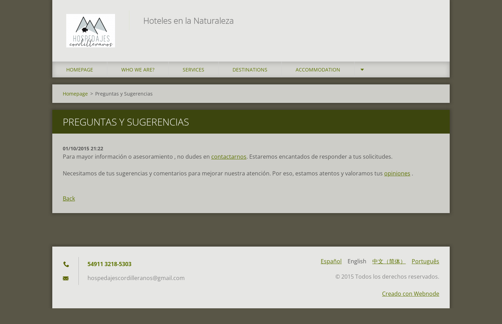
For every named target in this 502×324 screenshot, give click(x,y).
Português (425, 261)
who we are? (137, 69)
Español (331, 261)
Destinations (250, 69)
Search (431, 20)
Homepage (79, 69)
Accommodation (318, 69)
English (357, 261)
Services (193, 69)
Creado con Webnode (410, 293)
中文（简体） (389, 261)
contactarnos (228, 156)
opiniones (397, 173)
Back (69, 198)
